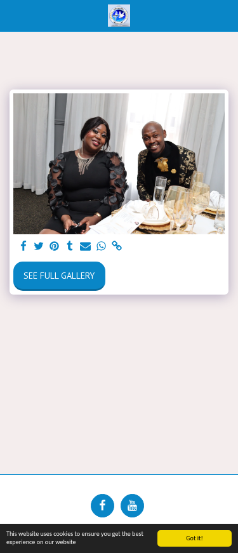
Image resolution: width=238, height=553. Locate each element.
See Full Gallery (59, 275)
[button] (14, 15)
